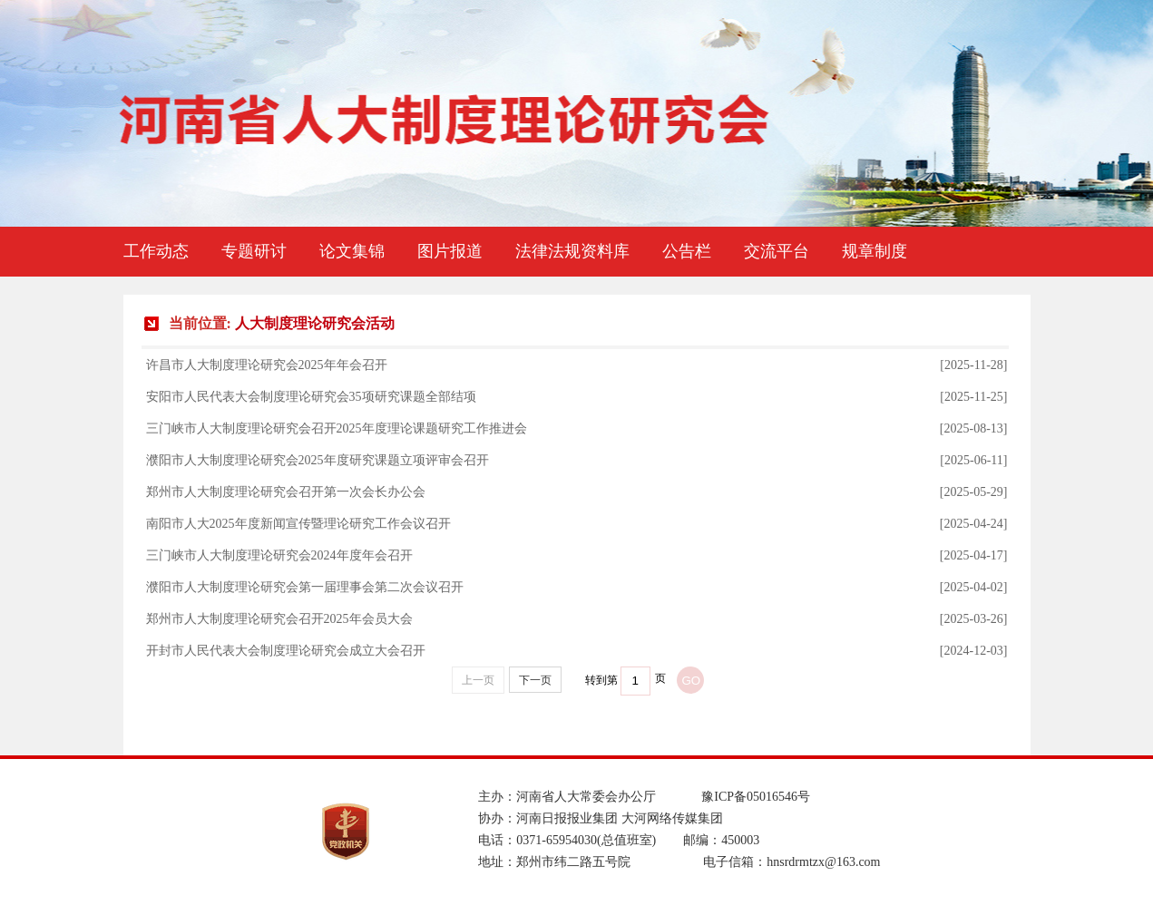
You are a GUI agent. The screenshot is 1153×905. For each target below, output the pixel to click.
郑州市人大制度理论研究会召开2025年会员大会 (279, 619)
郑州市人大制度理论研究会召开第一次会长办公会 (285, 492)
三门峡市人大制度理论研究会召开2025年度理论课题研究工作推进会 (336, 428)
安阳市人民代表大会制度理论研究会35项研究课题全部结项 (311, 397)
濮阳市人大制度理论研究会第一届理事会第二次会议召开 (305, 587)
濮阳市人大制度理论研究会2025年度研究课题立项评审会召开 (317, 460)
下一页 (535, 680)
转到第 (601, 680)
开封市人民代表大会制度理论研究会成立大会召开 (285, 650)
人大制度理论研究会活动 (315, 323)
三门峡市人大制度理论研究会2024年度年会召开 (279, 555)
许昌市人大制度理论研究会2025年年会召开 (266, 365)
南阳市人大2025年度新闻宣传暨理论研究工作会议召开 (298, 523)
